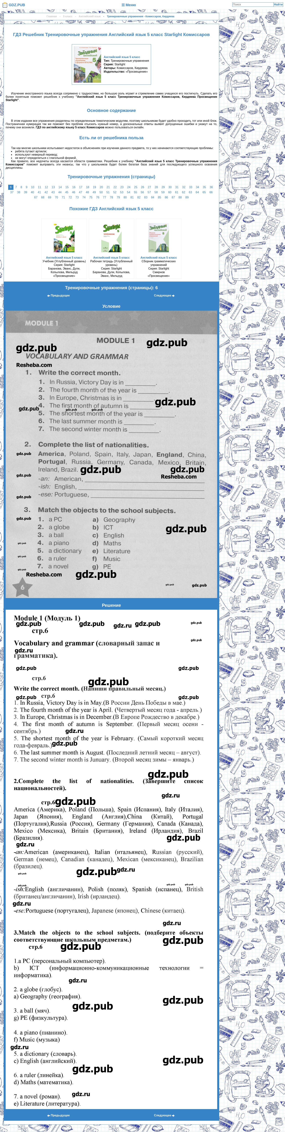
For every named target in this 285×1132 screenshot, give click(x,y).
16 (73, 187)
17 (80, 187)
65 (204, 192)
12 (46, 187)
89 (187, 197)
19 (94, 187)
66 (211, 192)
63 (190, 192)
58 (156, 192)
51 (108, 192)
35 (204, 187)
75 (91, 197)
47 (80, 192)
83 (145, 197)
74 (84, 197)
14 (60, 187)
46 (73, 192)
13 (53, 187)
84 (152, 197)
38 (18, 192)
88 (180, 197)
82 (139, 197)
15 (67, 187)
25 (135, 187)
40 (32, 192)
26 (142, 187)
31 (176, 187)
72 (70, 197)
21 (108, 187)
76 (97, 197)
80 (125, 197)
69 (49, 197)
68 (42, 197)
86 (166, 197)
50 (101, 192)
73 (77, 197)
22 (115, 187)
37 (11, 192)
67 (35, 197)
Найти (278, 4)
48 (87, 192)
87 (173, 197)
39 (25, 192)
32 (183, 187)
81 (132, 197)
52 (115, 192)
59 (163, 192)
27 (149, 187)
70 (56, 197)
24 (129, 187)
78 (111, 197)
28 (156, 187)
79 (118, 197)
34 (197, 187)
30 (170, 187)
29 (163, 187)
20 (101, 187)
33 (190, 187)
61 (176, 192)
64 (197, 192)
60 (169, 192)
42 (46, 192)
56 (142, 192)
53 (121, 192)
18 (87, 187)
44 (60, 192)
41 (39, 192)
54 (128, 192)
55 (135, 192)
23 (122, 187)
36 (211, 187)
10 (32, 187)
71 (63, 197)
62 (183, 192)
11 (39, 187)
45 (66, 192)
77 (104, 197)
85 (159, 197)
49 (94, 192)
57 (149, 192)
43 (53, 192)
